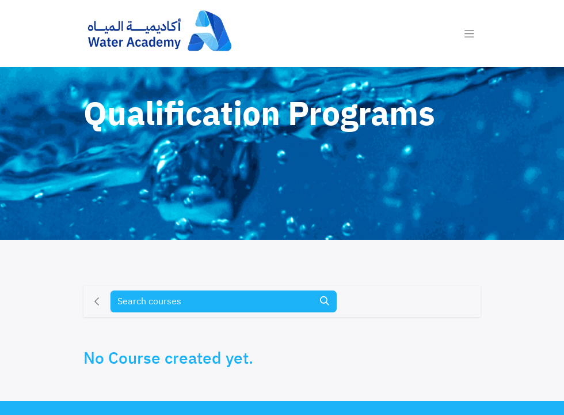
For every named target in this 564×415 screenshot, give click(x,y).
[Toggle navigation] (469, 33)
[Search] (325, 301)
